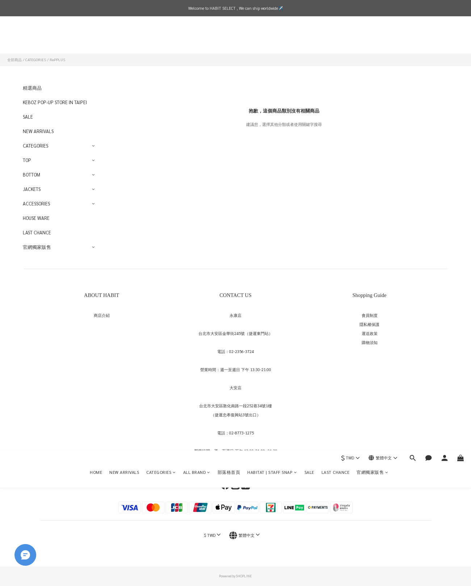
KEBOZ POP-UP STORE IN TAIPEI (55, 102)
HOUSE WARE (36, 218)
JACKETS (32, 189)
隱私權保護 (369, 324)
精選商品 (32, 88)
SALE (309, 38)
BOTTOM (31, 174)
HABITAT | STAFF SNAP (272, 38)
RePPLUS (57, 59)
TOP (27, 160)
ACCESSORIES (36, 203)
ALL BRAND (196, 38)
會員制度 (370, 315)
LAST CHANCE (335, 38)
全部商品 (14, 59)
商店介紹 (102, 315)
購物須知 (370, 342)
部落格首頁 (229, 38)
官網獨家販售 (372, 38)
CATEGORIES (161, 38)
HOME (96, 38)
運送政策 (370, 333)
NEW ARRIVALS (124, 38)
